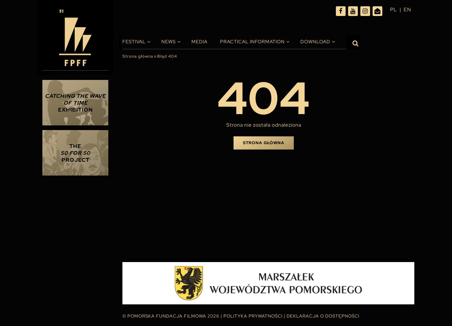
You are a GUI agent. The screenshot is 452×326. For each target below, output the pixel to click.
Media (199, 42)
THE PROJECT (75, 153)
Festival (134, 42)
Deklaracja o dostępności (323, 316)
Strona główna (137, 56)
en (407, 9)
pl (393, 9)
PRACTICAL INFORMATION (252, 42)
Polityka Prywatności (252, 316)
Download (315, 42)
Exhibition (75, 102)
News (168, 42)
